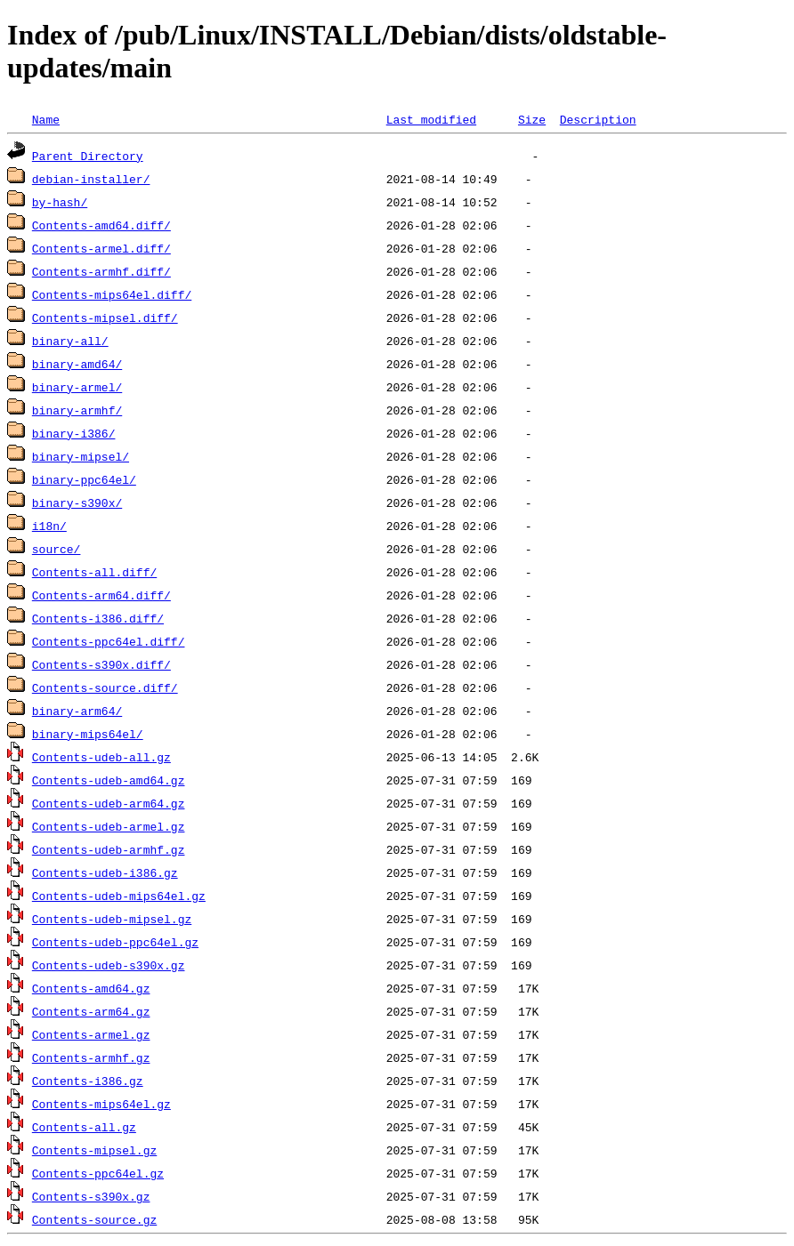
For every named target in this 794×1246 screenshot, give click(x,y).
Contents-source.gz (94, 1219)
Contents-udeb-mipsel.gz (111, 919)
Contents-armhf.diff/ (101, 271)
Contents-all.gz (84, 1127)
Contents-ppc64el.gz (98, 1173)
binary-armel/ (77, 387)
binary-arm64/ (77, 711)
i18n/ (49, 526)
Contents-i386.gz (87, 1081)
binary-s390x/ (77, 502)
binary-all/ (70, 341)
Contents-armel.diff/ (101, 248)
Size (532, 119)
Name (46, 119)
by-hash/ (59, 202)
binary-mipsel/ (80, 456)
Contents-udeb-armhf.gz (108, 849)
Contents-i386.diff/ (98, 618)
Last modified (431, 119)
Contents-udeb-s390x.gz (108, 965)
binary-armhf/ (77, 410)
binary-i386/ (74, 433)
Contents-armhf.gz (91, 1057)
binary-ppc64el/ (84, 479)
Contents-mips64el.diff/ (111, 294)
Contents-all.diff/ (94, 572)
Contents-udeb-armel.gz (108, 826)
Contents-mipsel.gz (94, 1150)
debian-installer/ (91, 179)
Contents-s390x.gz (91, 1196)
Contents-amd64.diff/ (101, 225)
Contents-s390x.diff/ (101, 664)
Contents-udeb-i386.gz (105, 872)
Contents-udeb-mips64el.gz (119, 896)
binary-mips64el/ (87, 734)
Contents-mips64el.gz (101, 1104)
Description (598, 119)
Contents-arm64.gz (91, 1011)
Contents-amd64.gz (91, 988)
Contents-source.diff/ (105, 687)
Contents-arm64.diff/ (101, 595)
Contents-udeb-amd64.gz (108, 780)
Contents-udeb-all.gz (101, 757)
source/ (56, 549)
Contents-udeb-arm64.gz (108, 803)
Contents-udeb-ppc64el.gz (115, 942)
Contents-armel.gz (91, 1034)
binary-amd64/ (77, 364)
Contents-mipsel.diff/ (105, 317)
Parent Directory (87, 156)
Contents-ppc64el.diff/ (108, 641)
